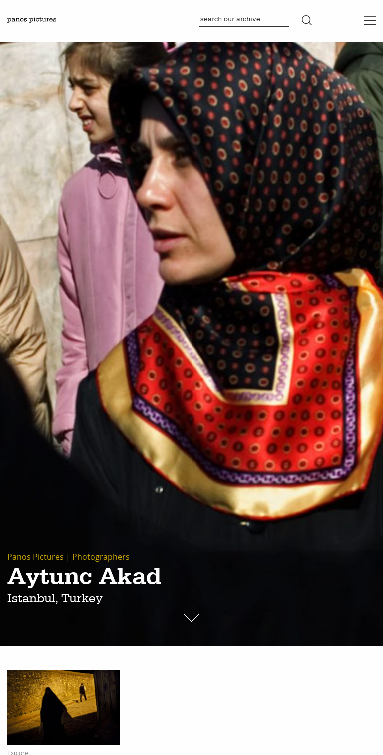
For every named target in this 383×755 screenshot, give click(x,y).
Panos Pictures (35, 556)
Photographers (101, 556)
